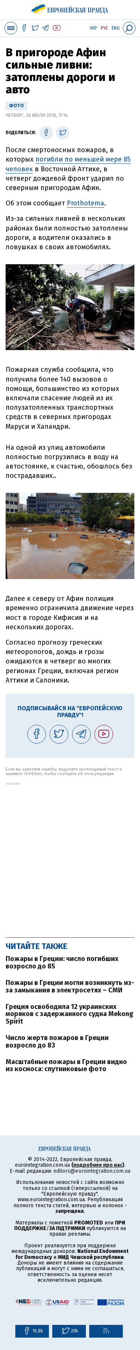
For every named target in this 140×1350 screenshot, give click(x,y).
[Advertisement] (70, 856)
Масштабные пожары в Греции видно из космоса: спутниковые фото (66, 1065)
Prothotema (85, 203)
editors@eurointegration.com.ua (91, 1171)
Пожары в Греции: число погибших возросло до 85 (62, 962)
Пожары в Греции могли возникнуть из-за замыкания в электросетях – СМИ (70, 986)
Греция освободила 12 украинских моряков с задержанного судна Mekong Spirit (69, 1014)
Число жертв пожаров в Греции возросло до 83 (57, 1041)
